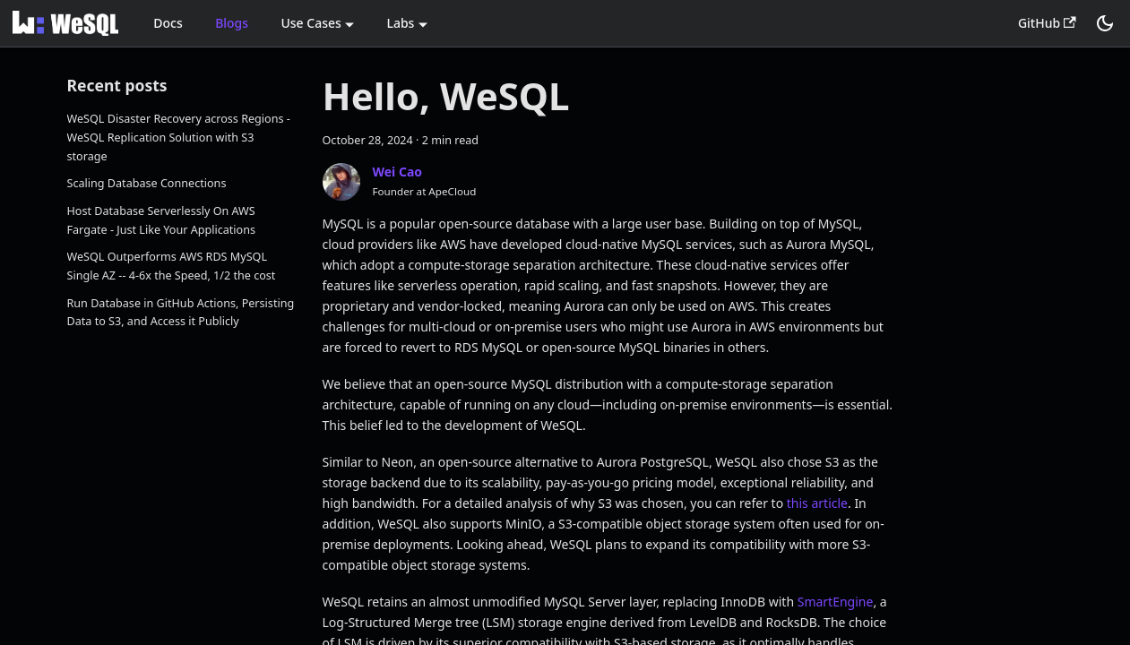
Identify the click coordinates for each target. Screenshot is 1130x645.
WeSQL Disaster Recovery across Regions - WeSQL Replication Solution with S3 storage (178, 137)
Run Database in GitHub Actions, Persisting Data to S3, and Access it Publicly (181, 313)
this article (817, 503)
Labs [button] (400, 22)
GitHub (1047, 22)
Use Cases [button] (310, 22)
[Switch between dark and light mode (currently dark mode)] (1104, 23)
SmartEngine (836, 601)
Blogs (231, 22)
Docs (167, 22)
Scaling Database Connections (147, 183)
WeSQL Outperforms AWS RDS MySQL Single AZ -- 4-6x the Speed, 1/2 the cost (171, 266)
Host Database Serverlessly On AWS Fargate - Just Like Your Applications (161, 220)
